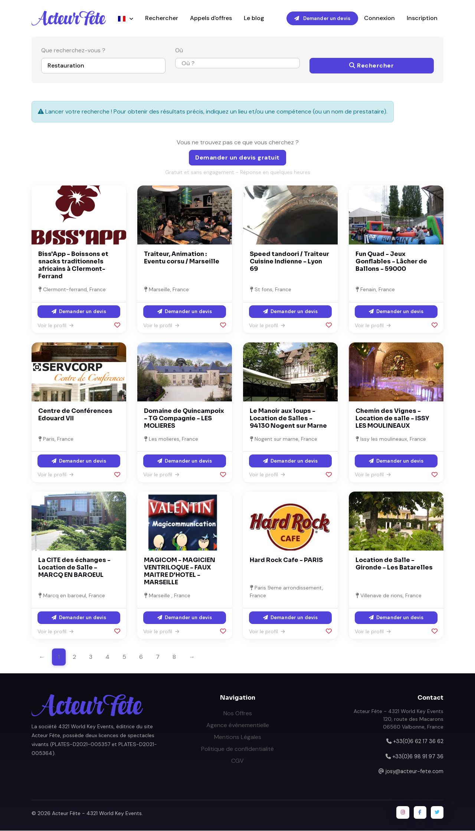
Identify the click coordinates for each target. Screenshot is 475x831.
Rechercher (161, 18)
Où (179, 51)
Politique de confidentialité (237, 749)
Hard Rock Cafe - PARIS (286, 561)
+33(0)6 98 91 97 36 (417, 756)
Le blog (254, 18)
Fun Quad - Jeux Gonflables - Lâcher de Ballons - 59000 (391, 261)
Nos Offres (237, 713)
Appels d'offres (211, 18)
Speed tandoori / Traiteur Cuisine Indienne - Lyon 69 (289, 261)
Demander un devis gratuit (237, 158)
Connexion (379, 18)
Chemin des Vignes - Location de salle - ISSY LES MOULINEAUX (392, 418)
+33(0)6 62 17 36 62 (418, 741)
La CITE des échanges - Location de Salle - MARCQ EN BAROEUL (74, 568)
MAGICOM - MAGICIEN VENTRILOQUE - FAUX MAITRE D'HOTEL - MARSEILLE (179, 572)
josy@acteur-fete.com (414, 771)
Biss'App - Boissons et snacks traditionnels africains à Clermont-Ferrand (73, 265)
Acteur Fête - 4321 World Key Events (97, 813)
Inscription (422, 18)
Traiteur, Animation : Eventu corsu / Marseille (181, 258)
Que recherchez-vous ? (73, 51)
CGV (237, 761)
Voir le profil (55, 325)
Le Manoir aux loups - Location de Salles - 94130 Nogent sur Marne (288, 418)
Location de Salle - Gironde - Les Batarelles (394, 564)
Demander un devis (322, 18)
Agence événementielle (237, 725)
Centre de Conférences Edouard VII (75, 415)
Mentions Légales (237, 737)
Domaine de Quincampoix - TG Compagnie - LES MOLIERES (184, 418)
